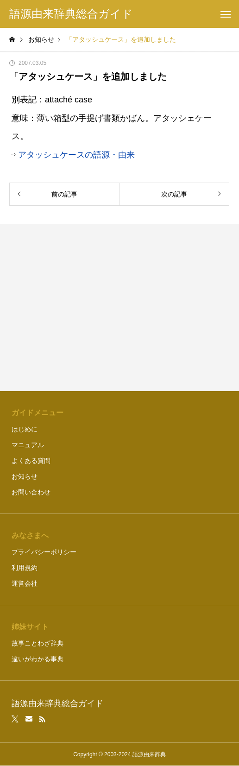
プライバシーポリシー (44, 552)
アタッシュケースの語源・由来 (76, 154)
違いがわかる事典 (37, 659)
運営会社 (25, 583)
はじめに (25, 429)
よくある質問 (31, 460)
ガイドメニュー (37, 413)
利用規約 (25, 567)
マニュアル (28, 445)
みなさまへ (30, 535)
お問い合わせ (31, 492)
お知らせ (25, 476)
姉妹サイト (30, 627)
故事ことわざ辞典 (37, 643)
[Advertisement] (120, 308)
